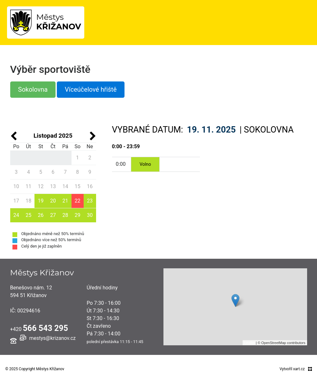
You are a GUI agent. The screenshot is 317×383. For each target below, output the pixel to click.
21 (65, 201)
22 (77, 201)
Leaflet (249, 343)
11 (28, 186)
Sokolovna (33, 89)
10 (16, 186)
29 (77, 215)
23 (90, 201)
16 (90, 186)
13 (53, 186)
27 (53, 215)
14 (65, 186)
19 (41, 201)
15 (77, 186)
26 (41, 215)
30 (90, 215)
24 (16, 215)
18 (28, 201)
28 (65, 215)
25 (28, 215)
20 (53, 201)
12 (41, 186)
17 (16, 201)
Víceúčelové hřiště (91, 89)
